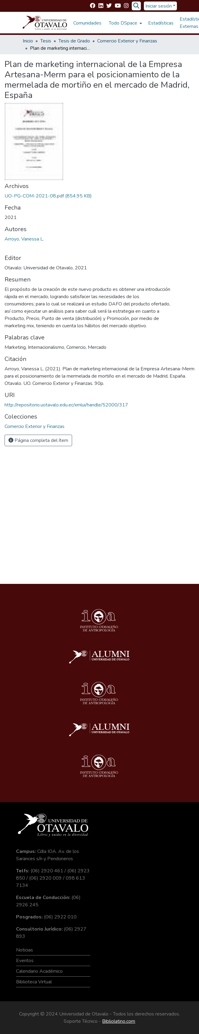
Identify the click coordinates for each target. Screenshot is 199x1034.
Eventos (25, 960)
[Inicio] (44, 23)
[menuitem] (125, 23)
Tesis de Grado (74, 41)
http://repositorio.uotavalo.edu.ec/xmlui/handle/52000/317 (66, 405)
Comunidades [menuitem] (87, 23)
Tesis (45, 41)
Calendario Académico (39, 971)
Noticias (24, 950)
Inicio (28, 41)
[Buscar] (136, 6)
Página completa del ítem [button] (38, 440)
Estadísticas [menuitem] (161, 23)
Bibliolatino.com (118, 1021)
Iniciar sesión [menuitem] (158, 6)
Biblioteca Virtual (34, 981)
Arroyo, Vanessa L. (24, 239)
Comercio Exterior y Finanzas (127, 41)
